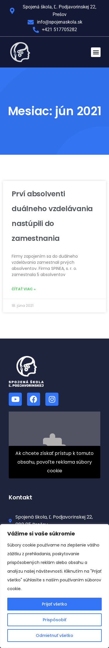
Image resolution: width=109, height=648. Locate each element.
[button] (96, 52)
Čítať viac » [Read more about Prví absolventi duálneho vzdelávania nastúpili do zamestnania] (24, 288)
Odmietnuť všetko (54, 635)
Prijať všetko (54, 604)
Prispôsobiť (54, 620)
